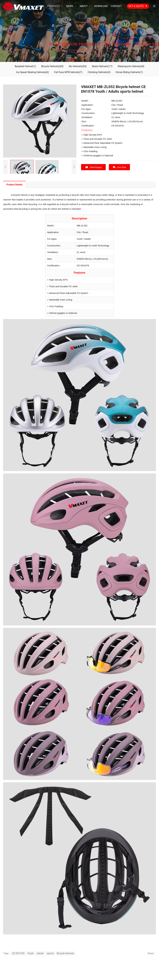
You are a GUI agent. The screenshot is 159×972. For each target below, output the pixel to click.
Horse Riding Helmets (129, 72)
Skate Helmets (102, 66)
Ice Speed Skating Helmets (32, 72)
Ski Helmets (77, 66)
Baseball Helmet (25, 66)
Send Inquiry (93, 167)
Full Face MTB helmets (68, 72)
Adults (40, 953)
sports (50, 953)
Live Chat (119, 167)
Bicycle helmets (65, 953)
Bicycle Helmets (52, 66)
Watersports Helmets (131, 66)
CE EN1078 (18, 953)
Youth (30, 953)
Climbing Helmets (99, 72)
